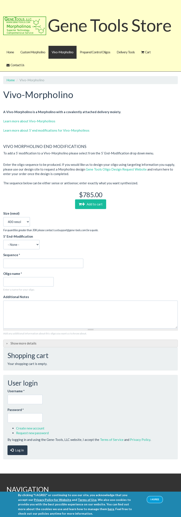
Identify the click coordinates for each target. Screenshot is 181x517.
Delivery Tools (126, 52)
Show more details (23, 343)
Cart (148, 52)
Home (10, 52)
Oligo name (12, 273)
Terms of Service (112, 440)
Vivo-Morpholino (62, 52)
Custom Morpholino (32, 52)
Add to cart (92, 204)
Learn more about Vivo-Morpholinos (29, 121)
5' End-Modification (18, 236)
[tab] (90, 344)
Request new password (32, 433)
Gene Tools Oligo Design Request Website (116, 169)
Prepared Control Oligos (95, 52)
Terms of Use (87, 500)
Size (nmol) (11, 213)
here (111, 509)
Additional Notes (16, 297)
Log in (17, 450)
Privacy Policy (140, 440)
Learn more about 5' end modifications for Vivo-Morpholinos (46, 130)
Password (16, 410)
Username (16, 391)
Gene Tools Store (109, 24)
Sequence (11, 255)
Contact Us (17, 65)
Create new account (30, 428)
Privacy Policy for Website (52, 500)
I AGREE (154, 499)
